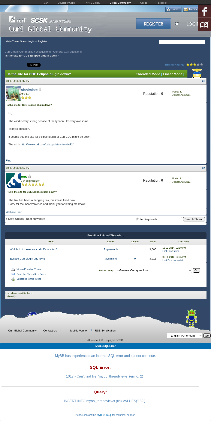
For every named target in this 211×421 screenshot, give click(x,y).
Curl (46, 2)
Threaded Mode (148, 74)
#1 (203, 81)
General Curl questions (67, 51)
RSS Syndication (105, 330)
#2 (203, 168)
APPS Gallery (93, 2)
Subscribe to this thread (29, 279)
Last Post (167, 251)
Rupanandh (110, 249)
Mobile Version (79, 330)
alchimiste (29, 90)
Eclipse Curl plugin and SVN (27, 258)
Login (31, 41)
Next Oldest (16, 218)
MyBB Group (104, 415)
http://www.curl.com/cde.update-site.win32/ (47, 144)
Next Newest (34, 218)
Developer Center (67, 2)
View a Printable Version (29, 269)
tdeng (177, 251)
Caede (143, 2)
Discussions (43, 51)
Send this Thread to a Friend (31, 274)
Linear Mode (172, 74)
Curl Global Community (19, 51)
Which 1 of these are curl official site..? (33, 249)
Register (42, 41)
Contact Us (50, 330)
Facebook (162, 2)
